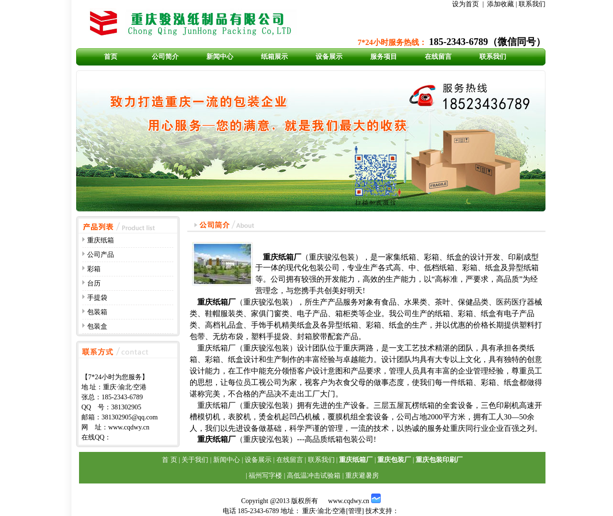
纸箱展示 (274, 56)
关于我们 (195, 459)
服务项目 (383, 56)
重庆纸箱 (100, 240)
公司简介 (165, 56)
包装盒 (97, 326)
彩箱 (94, 269)
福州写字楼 (265, 475)
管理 (355, 511)
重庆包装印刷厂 (439, 459)
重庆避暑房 (362, 475)
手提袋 (97, 297)
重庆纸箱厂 (356, 459)
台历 (94, 283)
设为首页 (465, 4)
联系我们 (532, 4)
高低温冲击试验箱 (314, 475)
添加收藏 (500, 4)
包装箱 (97, 312)
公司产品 (100, 254)
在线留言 (438, 56)
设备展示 (329, 56)
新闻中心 (219, 56)
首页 (110, 56)
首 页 (169, 459)
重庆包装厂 (394, 459)
